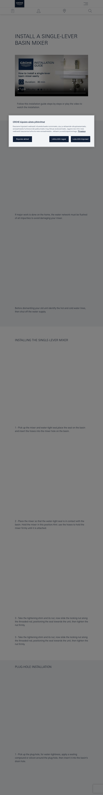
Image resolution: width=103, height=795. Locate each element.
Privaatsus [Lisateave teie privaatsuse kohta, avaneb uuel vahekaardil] (81, 131)
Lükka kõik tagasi (59, 139)
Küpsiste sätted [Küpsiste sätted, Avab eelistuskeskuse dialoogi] (22, 139)
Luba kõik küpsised (80, 139)
